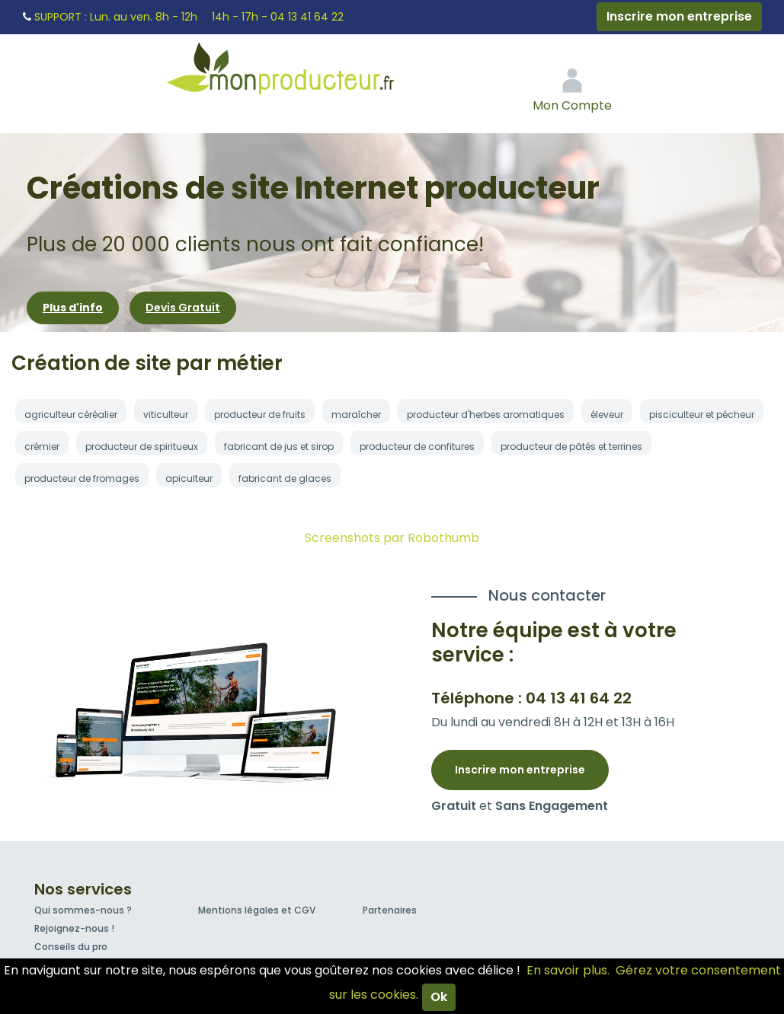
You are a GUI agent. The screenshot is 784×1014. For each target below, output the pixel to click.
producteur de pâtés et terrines (571, 446)
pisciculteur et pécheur (701, 414)
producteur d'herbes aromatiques (486, 414)
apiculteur (189, 478)
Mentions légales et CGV (256, 910)
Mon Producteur (309, 72)
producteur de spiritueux (141, 446)
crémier (41, 446)
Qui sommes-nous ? (83, 910)
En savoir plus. (568, 970)
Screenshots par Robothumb (392, 538)
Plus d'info (73, 307)
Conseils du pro (70, 946)
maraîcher (356, 414)
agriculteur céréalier (70, 414)
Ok (438, 997)
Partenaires (390, 910)
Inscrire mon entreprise (679, 16)
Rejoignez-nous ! (74, 928)
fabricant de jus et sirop (279, 446)
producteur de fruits (260, 414)
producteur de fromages (81, 478)
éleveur (606, 414)
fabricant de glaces (284, 478)
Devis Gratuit (183, 307)
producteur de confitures (417, 446)
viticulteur (165, 414)
